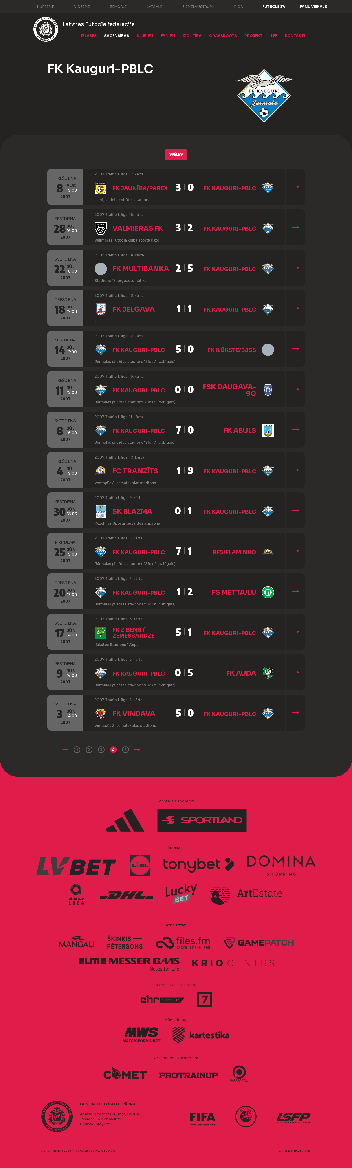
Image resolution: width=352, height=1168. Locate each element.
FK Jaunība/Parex (140, 188)
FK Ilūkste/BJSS (232, 350)
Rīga (234, 6)
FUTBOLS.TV (274, 6)
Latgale (150, 6)
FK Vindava (133, 713)
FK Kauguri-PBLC (230, 188)
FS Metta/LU (234, 592)
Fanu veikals (313, 6)
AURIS (306, 1150)
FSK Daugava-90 (229, 390)
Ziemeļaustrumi (193, 6)
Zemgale (114, 6)
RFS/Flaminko (234, 552)
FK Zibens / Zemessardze (133, 633)
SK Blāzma (132, 511)
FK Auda (241, 673)
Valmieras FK (137, 228)
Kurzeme (41, 6)
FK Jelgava (133, 309)
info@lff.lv (103, 1124)
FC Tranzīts (135, 471)
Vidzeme (77, 6)
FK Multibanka (140, 269)
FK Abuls (239, 430)
